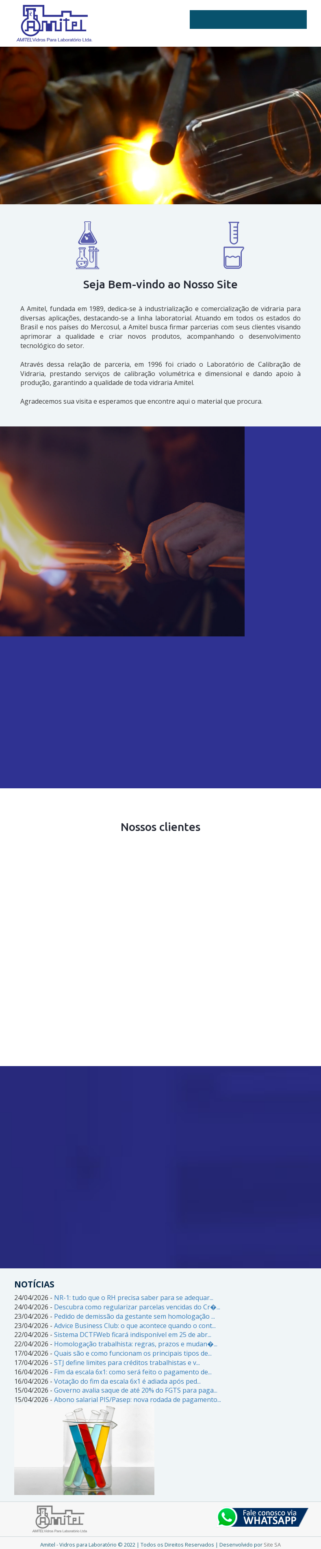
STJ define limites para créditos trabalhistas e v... (127, 1362)
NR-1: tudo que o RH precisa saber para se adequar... (133, 1297)
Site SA (272, 1544)
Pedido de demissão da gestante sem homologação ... (134, 1316)
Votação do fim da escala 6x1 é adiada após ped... (127, 1381)
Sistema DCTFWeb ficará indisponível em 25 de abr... (132, 1334)
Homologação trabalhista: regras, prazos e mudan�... (135, 1343)
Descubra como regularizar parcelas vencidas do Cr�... (137, 1306)
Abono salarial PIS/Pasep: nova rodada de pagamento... (137, 1399)
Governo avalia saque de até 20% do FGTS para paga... (135, 1390)
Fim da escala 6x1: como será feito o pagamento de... (133, 1371)
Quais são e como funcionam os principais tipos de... (133, 1353)
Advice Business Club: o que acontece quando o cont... (135, 1325)
